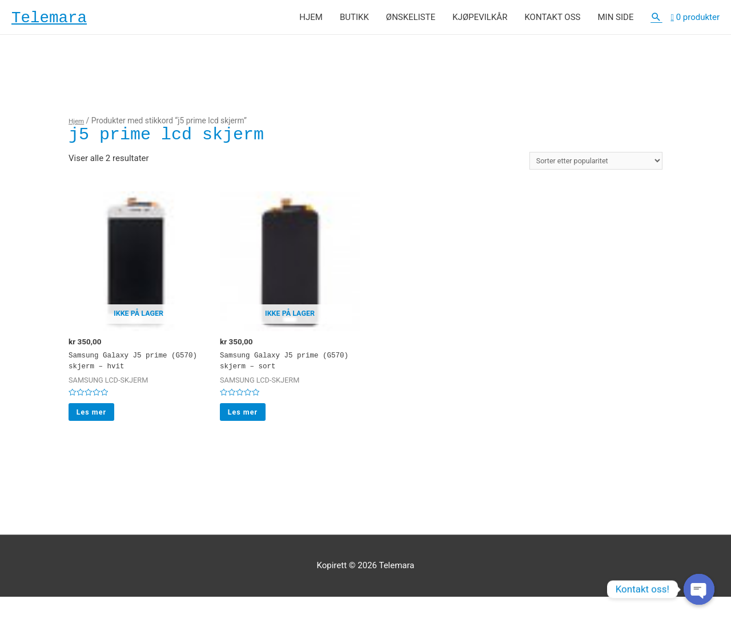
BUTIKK (354, 20)
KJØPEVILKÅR (479, 20)
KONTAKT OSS (552, 20)
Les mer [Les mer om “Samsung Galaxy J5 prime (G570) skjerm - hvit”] (97, 431)
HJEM (311, 20)
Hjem (78, 127)
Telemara (59, 20)
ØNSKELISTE (410, 20)
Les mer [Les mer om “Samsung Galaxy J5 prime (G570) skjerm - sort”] (248, 431)
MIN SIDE (615, 20)
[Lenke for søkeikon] (656, 20)
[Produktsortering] (584, 169)
